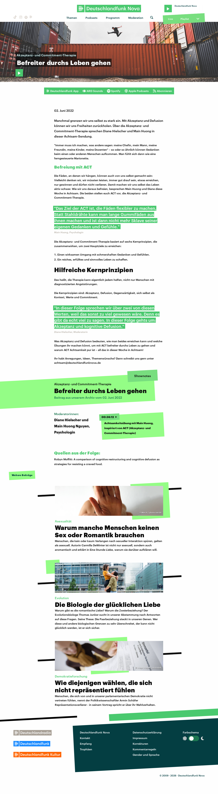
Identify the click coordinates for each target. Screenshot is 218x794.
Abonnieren (162, 91)
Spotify (113, 91)
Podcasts (91, 17)
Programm (113, 17)
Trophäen (86, 749)
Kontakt (85, 738)
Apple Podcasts (136, 91)
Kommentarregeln (144, 749)
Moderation (135, 17)
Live (170, 18)
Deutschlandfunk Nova (95, 732)
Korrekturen (140, 743)
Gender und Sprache (146, 754)
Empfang (86, 743)
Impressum (140, 738)
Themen (71, 17)
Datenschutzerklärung (147, 732)
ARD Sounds (93, 91)
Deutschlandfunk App (62, 91)
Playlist (185, 18)
